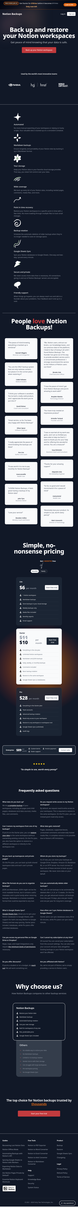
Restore (60, 1151)
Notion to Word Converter (38, 1151)
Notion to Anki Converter (37, 1159)
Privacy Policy (62, 1170)
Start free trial (51, 588)
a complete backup (15, 806)
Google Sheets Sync (10, 915)
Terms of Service (63, 1178)
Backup (60, 1147)
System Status (33, 1189)
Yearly (43, 572)
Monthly (35, 572)
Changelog (61, 1159)
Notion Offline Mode (10, 1151)
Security (31, 1185)
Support (31, 1177)
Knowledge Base (34, 1181)
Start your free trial (39, 1115)
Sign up (71, 14)
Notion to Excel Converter (38, 1155)
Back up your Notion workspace (39, 50)
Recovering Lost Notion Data (13, 1147)
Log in (63, 14)
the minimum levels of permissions (22, 948)
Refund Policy (62, 1174)
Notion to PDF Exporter (37, 1147)
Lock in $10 (70, 5)
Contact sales (65, 751)
